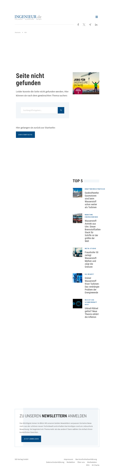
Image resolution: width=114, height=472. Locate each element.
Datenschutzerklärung (55, 462)
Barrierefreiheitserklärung (86, 459)
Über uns (81, 462)
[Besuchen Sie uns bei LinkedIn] (96, 24)
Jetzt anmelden (31, 439)
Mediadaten (92, 462)
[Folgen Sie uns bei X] (84, 24)
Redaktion (71, 462)
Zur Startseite (25, 135)
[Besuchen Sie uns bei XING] (90, 24)
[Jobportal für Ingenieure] (86, 83)
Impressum (68, 459)
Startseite (18, 32)
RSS (87, 465)
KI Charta (95, 465)
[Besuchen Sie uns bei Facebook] (78, 24)
